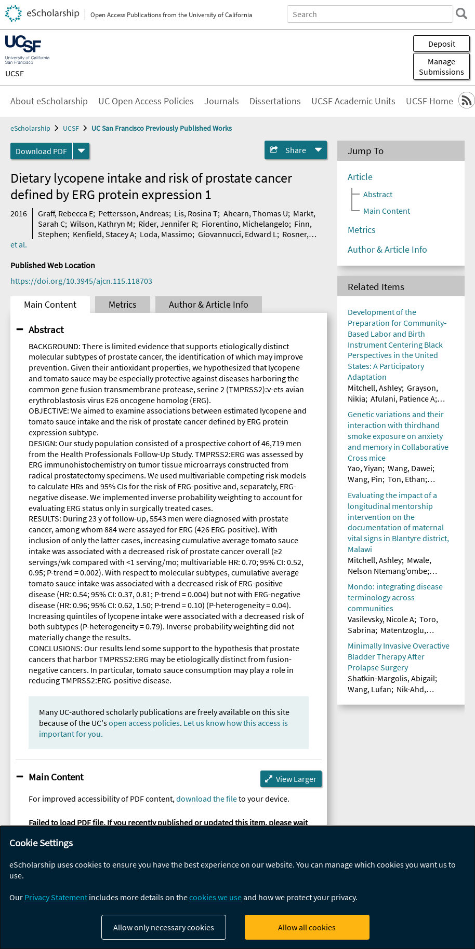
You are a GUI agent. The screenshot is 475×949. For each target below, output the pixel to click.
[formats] (81, 151)
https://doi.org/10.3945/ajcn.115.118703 (81, 281)
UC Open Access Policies (146, 101)
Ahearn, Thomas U (255, 213)
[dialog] (237, 887)
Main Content (50, 304)
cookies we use (215, 897)
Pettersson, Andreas (133, 213)
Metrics (123, 304)
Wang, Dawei (410, 468)
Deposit (441, 43)
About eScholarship (49, 101)
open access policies (144, 723)
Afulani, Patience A (403, 398)
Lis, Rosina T (196, 213)
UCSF (14, 73)
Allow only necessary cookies (163, 927)
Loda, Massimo (166, 234)
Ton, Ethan (406, 479)
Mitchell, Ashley (375, 387)
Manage (441, 66)
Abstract (46, 329)
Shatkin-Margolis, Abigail (391, 678)
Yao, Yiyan (365, 468)
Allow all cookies (307, 927)
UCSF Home (429, 101)
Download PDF (41, 151)
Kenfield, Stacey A (104, 234)
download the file (206, 798)
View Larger (296, 779)
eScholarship (30, 128)
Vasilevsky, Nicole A (381, 619)
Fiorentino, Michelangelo (245, 223)
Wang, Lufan (369, 689)
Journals (221, 101)
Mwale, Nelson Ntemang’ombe (389, 565)
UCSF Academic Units (353, 101)
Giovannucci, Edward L (237, 234)
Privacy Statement (55, 897)
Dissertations (275, 101)
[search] (461, 13)
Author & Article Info (208, 304)
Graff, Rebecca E (65, 213)
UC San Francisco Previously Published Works (161, 128)
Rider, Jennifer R (167, 223)
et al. (18, 244)
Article (360, 177)
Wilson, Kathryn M (101, 223)
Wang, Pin (365, 479)
